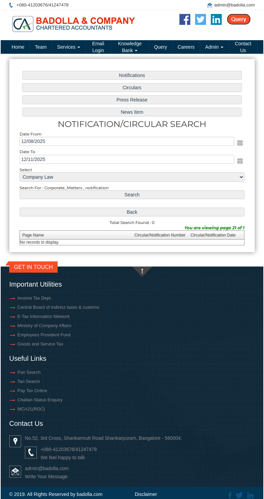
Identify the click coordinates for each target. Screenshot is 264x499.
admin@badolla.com (234, 4)
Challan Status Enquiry (39, 399)
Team (40, 47)
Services (68, 47)
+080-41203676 (31, 4)
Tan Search (28, 381)
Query (160, 47)
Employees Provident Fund (44, 334)
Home (18, 47)
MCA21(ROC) (31, 409)
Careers (186, 47)
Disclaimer (146, 494)
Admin (214, 47)
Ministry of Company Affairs (44, 325)
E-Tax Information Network (43, 316)
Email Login (98, 47)
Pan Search (29, 372)
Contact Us (243, 47)
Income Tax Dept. (34, 298)
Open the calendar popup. (237, 143)
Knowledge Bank (130, 47)
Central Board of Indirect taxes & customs (58, 307)
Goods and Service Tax (40, 344)
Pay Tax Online (32, 390)
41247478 (59, 4)
